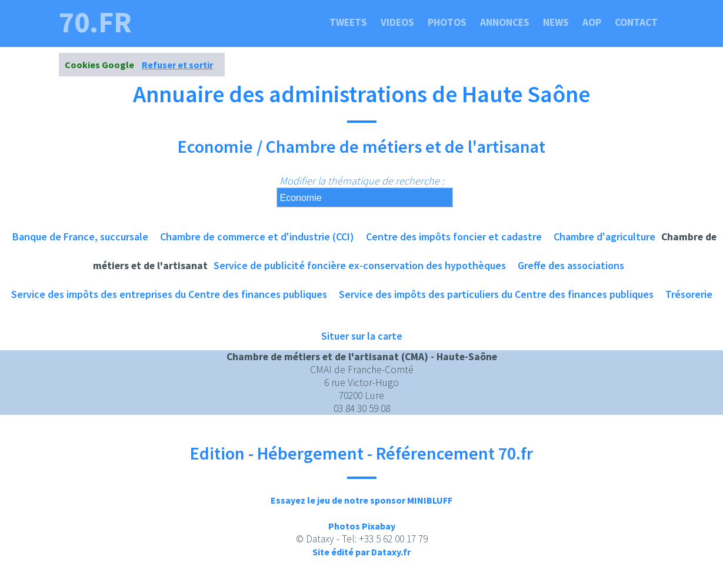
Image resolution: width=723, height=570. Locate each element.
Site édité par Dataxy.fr (361, 552)
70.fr (95, 22)
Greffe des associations (571, 265)
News (556, 22)
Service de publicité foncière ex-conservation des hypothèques (360, 265)
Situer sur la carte (361, 336)
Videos (397, 22)
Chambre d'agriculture (604, 236)
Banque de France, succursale (80, 236)
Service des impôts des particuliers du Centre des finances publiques (496, 294)
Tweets (348, 22)
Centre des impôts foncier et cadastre (454, 236)
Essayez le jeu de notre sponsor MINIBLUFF (361, 500)
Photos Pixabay (361, 526)
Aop (591, 22)
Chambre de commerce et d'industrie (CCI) (257, 236)
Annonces (504, 22)
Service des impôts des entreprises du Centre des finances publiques (169, 294)
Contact (636, 22)
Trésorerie (688, 294)
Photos (447, 22)
